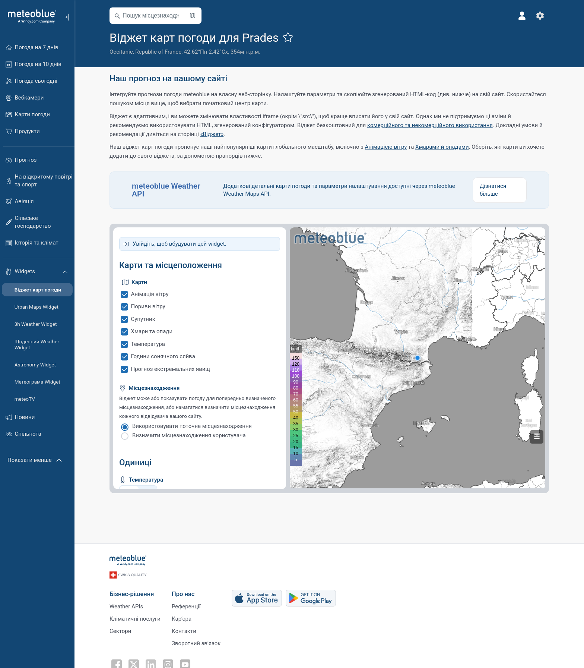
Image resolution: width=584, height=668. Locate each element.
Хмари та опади (152, 331)
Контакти (184, 631)
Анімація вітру (150, 294)
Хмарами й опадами (442, 147)
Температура (148, 344)
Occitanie (121, 51)
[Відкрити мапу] (192, 15)
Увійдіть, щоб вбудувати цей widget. (179, 243)
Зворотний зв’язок (196, 643)
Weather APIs (126, 606)
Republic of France (158, 51)
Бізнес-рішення (132, 594)
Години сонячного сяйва (163, 356)
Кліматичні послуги (135, 618)
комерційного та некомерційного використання (430, 125)
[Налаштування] (540, 16)
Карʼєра (181, 618)
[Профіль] (522, 16)
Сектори (120, 631)
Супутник (143, 319)
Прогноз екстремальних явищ (170, 369)
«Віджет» (212, 134)
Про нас (183, 594)
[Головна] (29, 16)
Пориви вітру (148, 306)
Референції (186, 606)
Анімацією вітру (386, 147)
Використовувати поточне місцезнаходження (192, 426)
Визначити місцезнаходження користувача (189, 435)
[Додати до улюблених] (288, 37)
